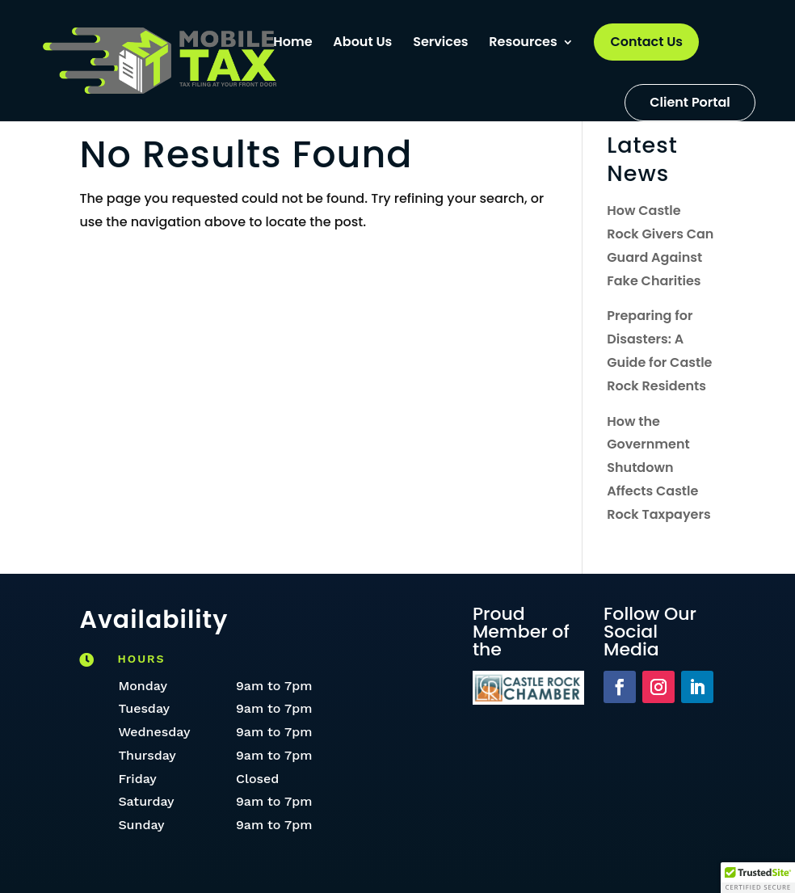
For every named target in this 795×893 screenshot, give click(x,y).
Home (292, 43)
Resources (523, 43)
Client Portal (690, 102)
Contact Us (646, 41)
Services (440, 43)
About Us (362, 43)
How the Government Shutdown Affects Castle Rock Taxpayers (658, 468)
